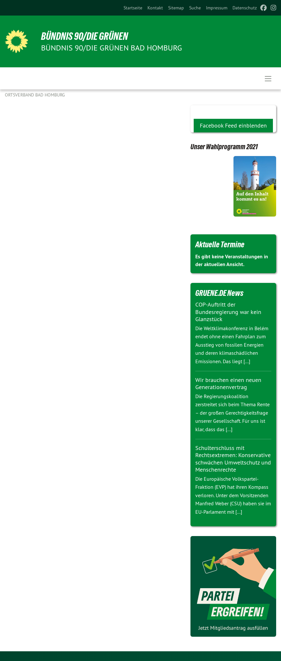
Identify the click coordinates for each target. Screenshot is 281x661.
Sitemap (176, 8)
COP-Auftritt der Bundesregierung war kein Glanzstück (228, 312)
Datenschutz (244, 8)
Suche (195, 8)
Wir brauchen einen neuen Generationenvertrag (228, 383)
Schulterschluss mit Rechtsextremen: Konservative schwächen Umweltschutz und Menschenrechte (233, 459)
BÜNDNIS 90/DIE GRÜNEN (84, 36)
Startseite (133, 8)
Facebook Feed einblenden (233, 125)
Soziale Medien (211, 110)
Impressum (216, 8)
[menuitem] (133, 8)
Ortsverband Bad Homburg (35, 95)
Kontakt (155, 8)
